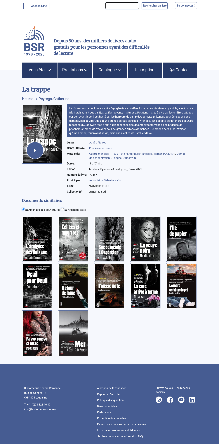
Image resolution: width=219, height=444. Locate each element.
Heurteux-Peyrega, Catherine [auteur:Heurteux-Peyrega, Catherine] (45, 99)
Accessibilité (39, 5)
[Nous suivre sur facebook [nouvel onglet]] (170, 400)
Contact (180, 69)
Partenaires (104, 412)
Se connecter (186, 5)
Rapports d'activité (108, 394)
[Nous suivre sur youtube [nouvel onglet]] (181, 400)
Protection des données (111, 418)
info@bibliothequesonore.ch (41, 409)
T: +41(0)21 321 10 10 (37, 404)
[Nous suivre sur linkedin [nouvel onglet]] (192, 400)
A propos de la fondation (111, 388)
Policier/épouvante (100, 148)
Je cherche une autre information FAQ (120, 436)
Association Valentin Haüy (105, 180)
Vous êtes (40, 69)
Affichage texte (75, 209)
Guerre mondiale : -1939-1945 (107, 153)
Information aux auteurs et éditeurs (118, 430)
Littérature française (139, 153)
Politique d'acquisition (110, 400)
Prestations (74, 69)
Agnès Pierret (97, 142)
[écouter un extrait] (35, 150)
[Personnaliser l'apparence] (36, 6)
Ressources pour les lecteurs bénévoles (121, 424)
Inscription (144, 69)
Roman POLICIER (164, 153)
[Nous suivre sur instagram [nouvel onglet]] (159, 400)
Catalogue (109, 69)
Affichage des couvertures (42, 209)
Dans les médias (107, 406)
